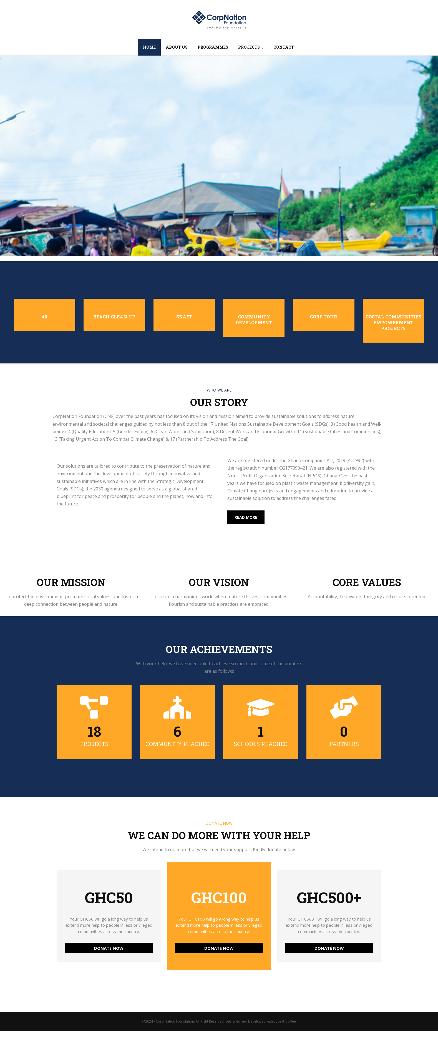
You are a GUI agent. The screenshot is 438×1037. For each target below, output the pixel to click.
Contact (283, 47)
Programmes (213, 47)
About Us (177, 47)
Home (149, 47)
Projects (249, 47)
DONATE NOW (109, 948)
